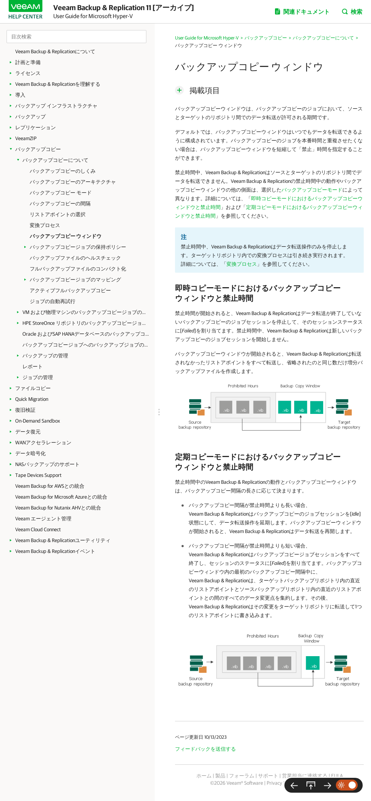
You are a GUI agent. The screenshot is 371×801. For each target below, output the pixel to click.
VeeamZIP (26, 138)
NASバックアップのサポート (47, 464)
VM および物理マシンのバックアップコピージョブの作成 (85, 312)
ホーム (204, 776)
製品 (220, 776)
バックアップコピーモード (312, 190)
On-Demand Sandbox (37, 421)
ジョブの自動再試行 (52, 301)
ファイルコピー (33, 388)
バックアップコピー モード (61, 193)
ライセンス (28, 73)
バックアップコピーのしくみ (63, 171)
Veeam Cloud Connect (38, 529)
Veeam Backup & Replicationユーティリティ (63, 540)
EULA (337, 776)
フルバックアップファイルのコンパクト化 (78, 269)
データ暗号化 (30, 453)
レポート (32, 366)
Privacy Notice (282, 783)
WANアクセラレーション (43, 442)
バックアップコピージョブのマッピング (75, 279)
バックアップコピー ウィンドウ (65, 236)
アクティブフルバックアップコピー (70, 290)
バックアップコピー (38, 149)
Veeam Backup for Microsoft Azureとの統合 (61, 497)
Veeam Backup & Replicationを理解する (57, 84)
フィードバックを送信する (205, 749)
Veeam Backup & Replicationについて (55, 51)
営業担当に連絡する (305, 776)
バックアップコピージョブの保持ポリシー (78, 247)
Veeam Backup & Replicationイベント (55, 551)
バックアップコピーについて (55, 160)
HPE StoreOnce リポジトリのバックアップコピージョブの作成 (85, 323)
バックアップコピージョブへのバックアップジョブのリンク (85, 345)
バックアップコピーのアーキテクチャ (73, 182)
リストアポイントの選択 (58, 214)
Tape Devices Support (38, 475)
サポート (268, 776)
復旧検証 (25, 410)
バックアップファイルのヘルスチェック (75, 258)
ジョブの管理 (37, 377)
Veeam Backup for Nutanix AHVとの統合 (58, 508)
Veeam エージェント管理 (43, 518)
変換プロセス (45, 225)
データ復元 (28, 432)
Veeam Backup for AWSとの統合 (49, 486)
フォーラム (241, 776)
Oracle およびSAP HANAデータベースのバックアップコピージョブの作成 (85, 334)
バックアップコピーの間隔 (60, 203)
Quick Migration (31, 399)
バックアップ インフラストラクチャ (56, 106)
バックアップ (30, 116)
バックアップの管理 (45, 355)
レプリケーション (35, 127)
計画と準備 (28, 62)
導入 (20, 95)
